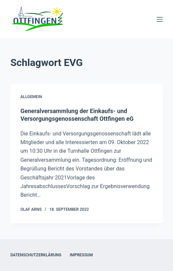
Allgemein (31, 97)
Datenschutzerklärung (35, 255)
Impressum (81, 255)
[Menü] (160, 19)
